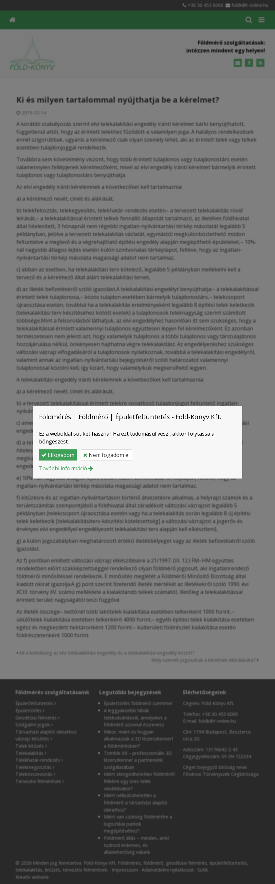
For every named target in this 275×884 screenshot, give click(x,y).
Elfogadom (57, 455)
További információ (63, 468)
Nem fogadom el (106, 455)
